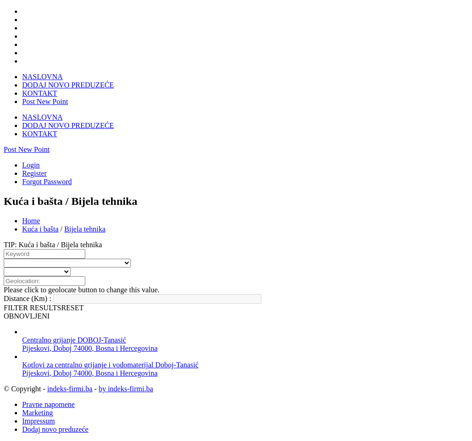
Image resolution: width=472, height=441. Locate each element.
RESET (72, 308)
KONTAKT (39, 93)
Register (34, 173)
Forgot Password (47, 182)
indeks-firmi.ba (69, 389)
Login (31, 165)
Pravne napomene (48, 404)
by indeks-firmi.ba (126, 389)
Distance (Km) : (27, 298)
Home (31, 221)
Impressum (38, 421)
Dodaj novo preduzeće (55, 429)
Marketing (37, 413)
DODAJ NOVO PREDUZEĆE (68, 85)
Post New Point (45, 101)
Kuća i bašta (40, 229)
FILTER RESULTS (32, 308)
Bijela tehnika (85, 229)
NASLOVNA (42, 77)
